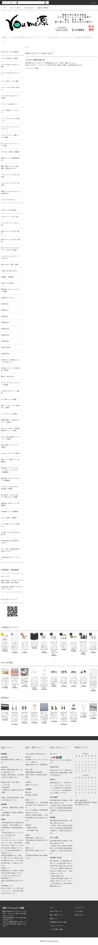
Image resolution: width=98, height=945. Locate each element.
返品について (54, 918)
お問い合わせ (78, 915)
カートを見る (78, 911)
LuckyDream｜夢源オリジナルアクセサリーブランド (12, 588)
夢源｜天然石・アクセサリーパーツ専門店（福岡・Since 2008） (12, 581)
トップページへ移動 (32, 68)
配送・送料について (56, 915)
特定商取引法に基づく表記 (58, 922)
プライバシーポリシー (57, 925)
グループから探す (27, 8)
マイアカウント (79, 907)
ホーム (4, 7)
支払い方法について (56, 911)
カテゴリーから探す (13, 8)
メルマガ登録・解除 (56, 929)
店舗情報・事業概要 (41, 8)
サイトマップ (5, 576)
